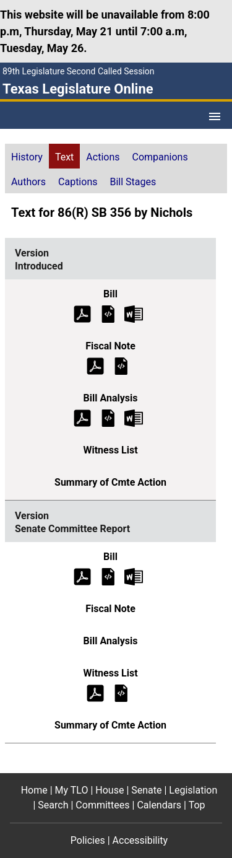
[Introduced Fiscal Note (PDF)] (95, 365)
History (27, 157)
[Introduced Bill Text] (108, 313)
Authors (28, 182)
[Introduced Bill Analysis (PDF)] (82, 417)
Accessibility (140, 840)
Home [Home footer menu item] (34, 790)
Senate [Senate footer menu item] (146, 790)
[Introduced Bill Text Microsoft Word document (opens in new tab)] (133, 313)
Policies (88, 840)
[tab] (27, 156)
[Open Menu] (214, 116)
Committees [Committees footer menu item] (102, 805)
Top (197, 805)
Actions (102, 157)
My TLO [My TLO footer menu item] (71, 790)
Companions (160, 157)
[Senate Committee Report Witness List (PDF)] (95, 692)
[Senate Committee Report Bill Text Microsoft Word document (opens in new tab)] (133, 576)
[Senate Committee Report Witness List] (121, 692)
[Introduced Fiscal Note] (121, 365)
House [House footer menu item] (109, 790)
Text (64, 157)
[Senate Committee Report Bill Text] (108, 576)
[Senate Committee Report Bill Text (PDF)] (82, 576)
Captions (77, 182)
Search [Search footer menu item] (53, 805)
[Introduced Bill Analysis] (108, 417)
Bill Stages (133, 182)
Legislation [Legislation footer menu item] (193, 790)
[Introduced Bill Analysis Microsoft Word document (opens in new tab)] (133, 417)
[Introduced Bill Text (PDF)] (82, 313)
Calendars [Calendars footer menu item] (159, 805)
